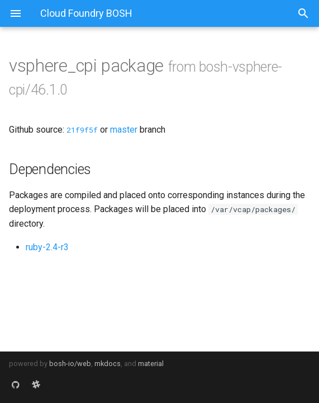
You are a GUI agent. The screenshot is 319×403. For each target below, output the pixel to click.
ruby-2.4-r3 (47, 247)
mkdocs (107, 363)
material (151, 363)
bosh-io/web (70, 363)
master (123, 129)
